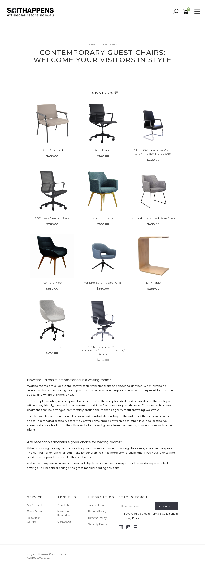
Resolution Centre (34, 519)
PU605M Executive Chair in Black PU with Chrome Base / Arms (102, 350)
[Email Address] (137, 506)
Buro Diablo (103, 150)
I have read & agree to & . (148, 516)
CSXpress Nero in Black (52, 218)
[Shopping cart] (186, 12)
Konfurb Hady (103, 218)
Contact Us (64, 521)
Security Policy (97, 524)
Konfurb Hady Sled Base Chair (153, 218)
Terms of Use (96, 505)
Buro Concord (52, 150)
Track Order (34, 511)
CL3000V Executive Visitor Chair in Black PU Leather (153, 152)
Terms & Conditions (163, 513)
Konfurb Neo (52, 282)
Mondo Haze (52, 347)
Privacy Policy (97, 511)
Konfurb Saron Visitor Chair (103, 282)
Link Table (153, 282)
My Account (34, 505)
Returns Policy (97, 518)
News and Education (64, 513)
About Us (63, 505)
